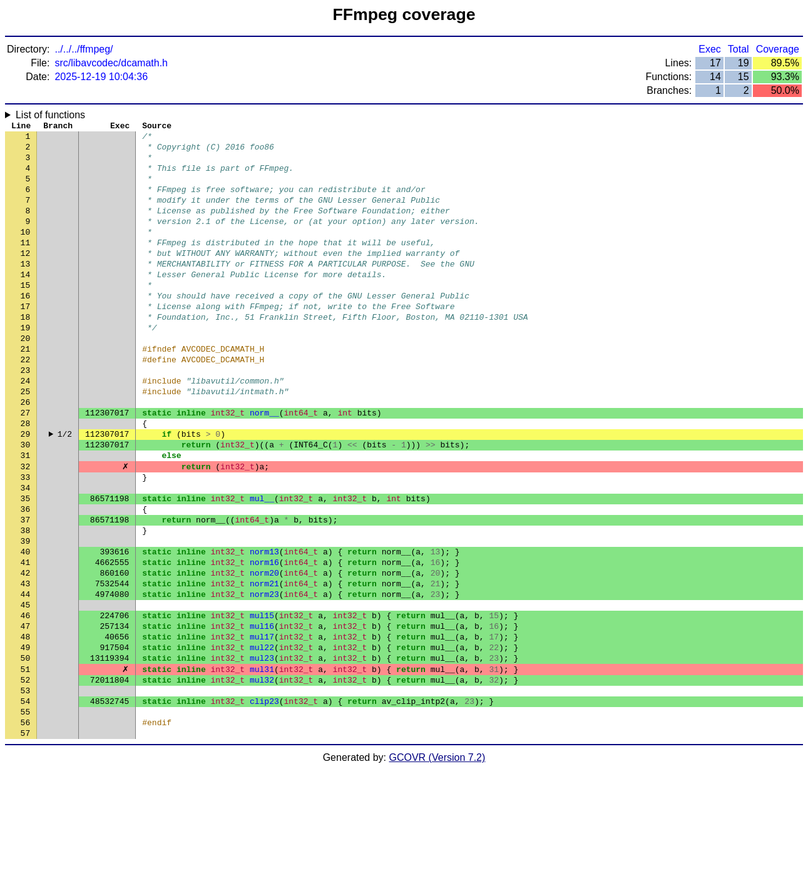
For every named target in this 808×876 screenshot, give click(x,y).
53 (26, 790)
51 (26, 765)
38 (26, 602)
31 (26, 515)
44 (26, 677)
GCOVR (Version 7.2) (437, 865)
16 (26, 327)
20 (26, 377)
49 (26, 740)
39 (26, 615)
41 (26, 640)
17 (26, 339)
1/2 (65, 490)
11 (26, 264)
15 (26, 314)
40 (26, 627)
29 (26, 490)
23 (26, 414)
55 (26, 815)
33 (26, 540)
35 (26, 565)
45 (26, 690)
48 (26, 727)
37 (26, 590)
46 (26, 702)
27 (26, 465)
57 (26, 840)
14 (26, 302)
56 (26, 827)
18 (26, 352)
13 (26, 289)
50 (26, 752)
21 (26, 389)
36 (26, 577)
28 (26, 477)
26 (26, 452)
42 (26, 652)
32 (26, 527)
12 (26, 277)
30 (26, 502)
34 (26, 552)
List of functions (50, 114)
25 (26, 440)
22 (26, 402)
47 (26, 715)
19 (26, 364)
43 (26, 665)
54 (26, 802)
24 (26, 427)
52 (26, 777)
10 (26, 252)
